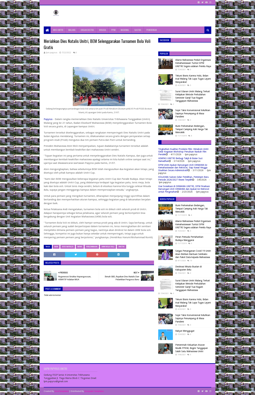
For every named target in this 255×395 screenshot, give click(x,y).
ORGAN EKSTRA (87, 29)
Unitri (121, 247)
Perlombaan (91, 247)
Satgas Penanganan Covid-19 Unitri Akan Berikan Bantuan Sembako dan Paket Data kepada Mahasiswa (193, 254)
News (79, 247)
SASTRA (137, 29)
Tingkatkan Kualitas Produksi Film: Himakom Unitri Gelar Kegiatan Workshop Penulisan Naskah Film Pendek (183, 152)
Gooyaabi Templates (94, 391)
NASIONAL (125, 29)
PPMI (113, 29)
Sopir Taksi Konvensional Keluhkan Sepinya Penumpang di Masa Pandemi (192, 113)
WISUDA (102, 29)
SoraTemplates (61, 391)
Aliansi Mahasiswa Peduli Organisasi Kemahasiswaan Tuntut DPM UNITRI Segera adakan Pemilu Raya (193, 63)
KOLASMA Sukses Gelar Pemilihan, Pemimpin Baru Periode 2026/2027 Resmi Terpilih (183, 178)
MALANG (71, 29)
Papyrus (48, 119)
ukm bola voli (107, 247)
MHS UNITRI (58, 29)
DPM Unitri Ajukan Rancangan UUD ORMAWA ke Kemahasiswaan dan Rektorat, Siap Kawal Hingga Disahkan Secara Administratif (182, 168)
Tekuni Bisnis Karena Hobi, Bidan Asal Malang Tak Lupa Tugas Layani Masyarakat (193, 78)
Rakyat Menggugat (184, 331)
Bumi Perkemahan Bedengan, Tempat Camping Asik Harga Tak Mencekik (191, 129)
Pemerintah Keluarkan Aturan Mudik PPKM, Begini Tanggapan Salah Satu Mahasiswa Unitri (191, 348)
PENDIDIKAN (151, 29)
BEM (56, 247)
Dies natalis (67, 247)
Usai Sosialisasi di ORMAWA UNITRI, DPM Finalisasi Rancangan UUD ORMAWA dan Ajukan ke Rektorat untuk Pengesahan (184, 189)
